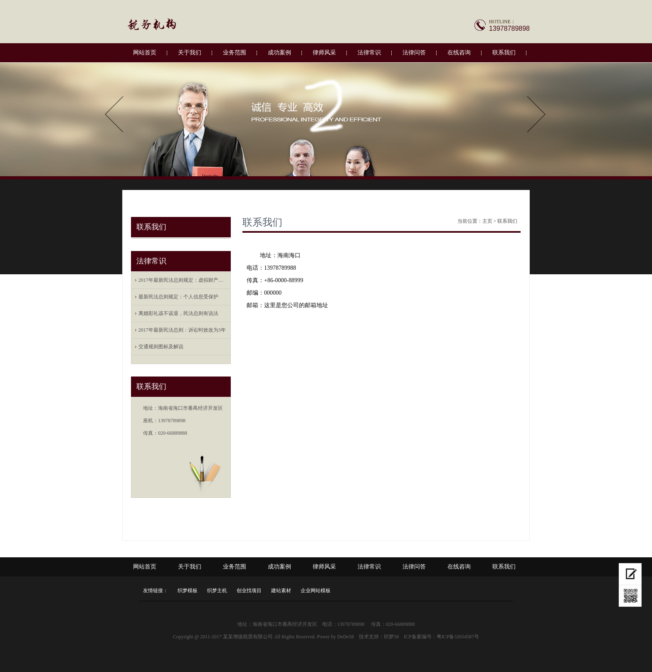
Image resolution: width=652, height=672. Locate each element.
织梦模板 (188, 590)
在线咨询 (459, 52)
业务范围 (234, 52)
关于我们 (189, 52)
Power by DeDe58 (335, 637)
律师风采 (324, 52)
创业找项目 (249, 590)
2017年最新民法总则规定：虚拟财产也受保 (182, 280)
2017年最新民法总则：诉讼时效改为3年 (182, 330)
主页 (487, 221)
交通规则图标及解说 (160, 347)
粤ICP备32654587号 (458, 637)
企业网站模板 (316, 590)
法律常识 (369, 52)
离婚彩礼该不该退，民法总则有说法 (178, 313)
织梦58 (391, 637)
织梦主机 (217, 590)
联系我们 (504, 52)
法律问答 (414, 52)
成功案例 (279, 52)
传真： (150, 433)
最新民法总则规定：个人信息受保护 (178, 297)
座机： (150, 420)
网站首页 (144, 52)
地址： (150, 408)
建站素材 (281, 590)
